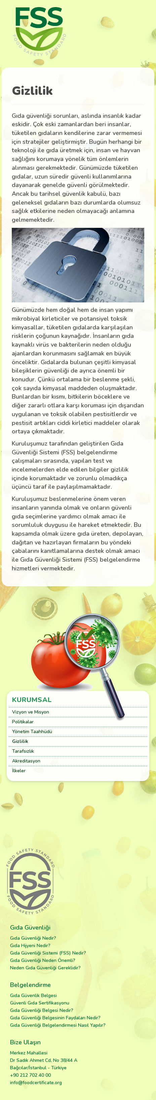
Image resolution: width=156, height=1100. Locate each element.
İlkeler (19, 771)
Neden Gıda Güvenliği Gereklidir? (45, 968)
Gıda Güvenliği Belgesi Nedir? (41, 1010)
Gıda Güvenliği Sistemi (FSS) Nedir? (48, 953)
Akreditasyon (26, 761)
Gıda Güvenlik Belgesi (33, 995)
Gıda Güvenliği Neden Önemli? (42, 960)
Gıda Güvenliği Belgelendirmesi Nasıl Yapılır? (58, 1025)
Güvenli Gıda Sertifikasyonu (39, 1003)
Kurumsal (32, 699)
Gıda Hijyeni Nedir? (30, 945)
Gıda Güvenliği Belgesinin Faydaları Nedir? (55, 1018)
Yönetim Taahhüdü (32, 731)
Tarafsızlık (23, 751)
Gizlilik (20, 741)
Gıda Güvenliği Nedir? (33, 938)
